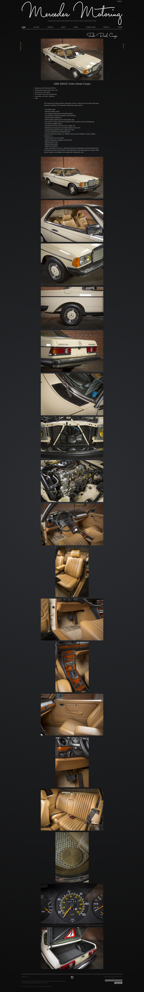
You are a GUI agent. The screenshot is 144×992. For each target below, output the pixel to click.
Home (24, 27)
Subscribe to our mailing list (112, 977)
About (63, 27)
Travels (50, 27)
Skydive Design (48, 986)
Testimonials (51, 981)
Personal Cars (37, 982)
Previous (20, 46)
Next (123, 46)
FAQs (42, 982)
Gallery (37, 27)
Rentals (106, 27)
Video (57, 981)
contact (119, 1)
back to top (25, 976)
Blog (55, 981)
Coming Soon (91, 27)
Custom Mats (62, 981)
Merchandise (25, 982)
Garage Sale (31, 982)
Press (76, 27)
